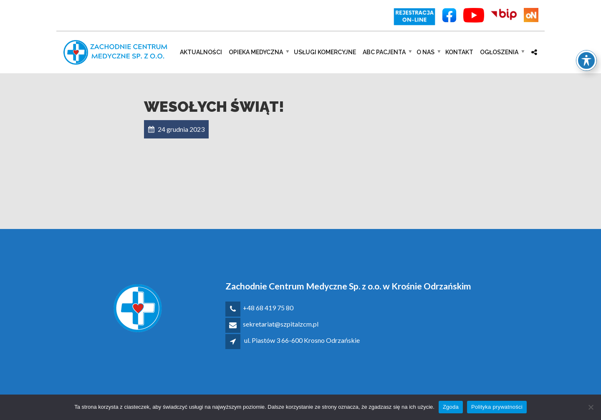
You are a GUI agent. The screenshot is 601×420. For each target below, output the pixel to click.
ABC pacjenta (384, 52)
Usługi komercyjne (325, 52)
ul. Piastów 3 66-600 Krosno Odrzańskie (302, 340)
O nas (425, 52)
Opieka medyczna (256, 52)
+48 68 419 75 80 (268, 308)
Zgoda (451, 407)
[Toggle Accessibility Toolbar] (586, 47)
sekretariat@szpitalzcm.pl (280, 324)
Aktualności (201, 52)
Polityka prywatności (497, 407)
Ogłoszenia (499, 52)
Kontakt (459, 52)
